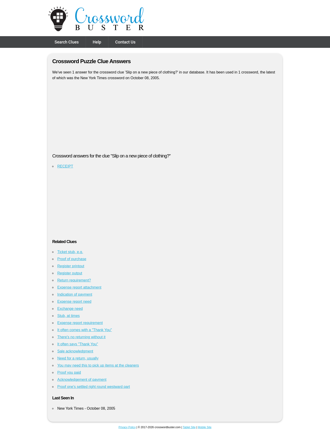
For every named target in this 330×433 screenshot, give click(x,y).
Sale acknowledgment (75, 351)
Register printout (70, 266)
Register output (69, 273)
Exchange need (70, 309)
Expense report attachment (79, 287)
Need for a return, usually (78, 358)
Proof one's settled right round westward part (93, 387)
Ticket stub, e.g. (70, 252)
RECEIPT (65, 166)
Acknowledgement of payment (81, 380)
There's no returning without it (81, 337)
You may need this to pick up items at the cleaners (98, 365)
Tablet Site (189, 427)
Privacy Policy (127, 427)
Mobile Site (204, 427)
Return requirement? (74, 280)
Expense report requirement (80, 323)
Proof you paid (69, 372)
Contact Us (125, 42)
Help (97, 42)
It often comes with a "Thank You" (84, 330)
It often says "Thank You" (77, 344)
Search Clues (67, 42)
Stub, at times (68, 316)
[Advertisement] (165, 119)
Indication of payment (74, 294)
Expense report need (74, 301)
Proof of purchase (71, 259)
